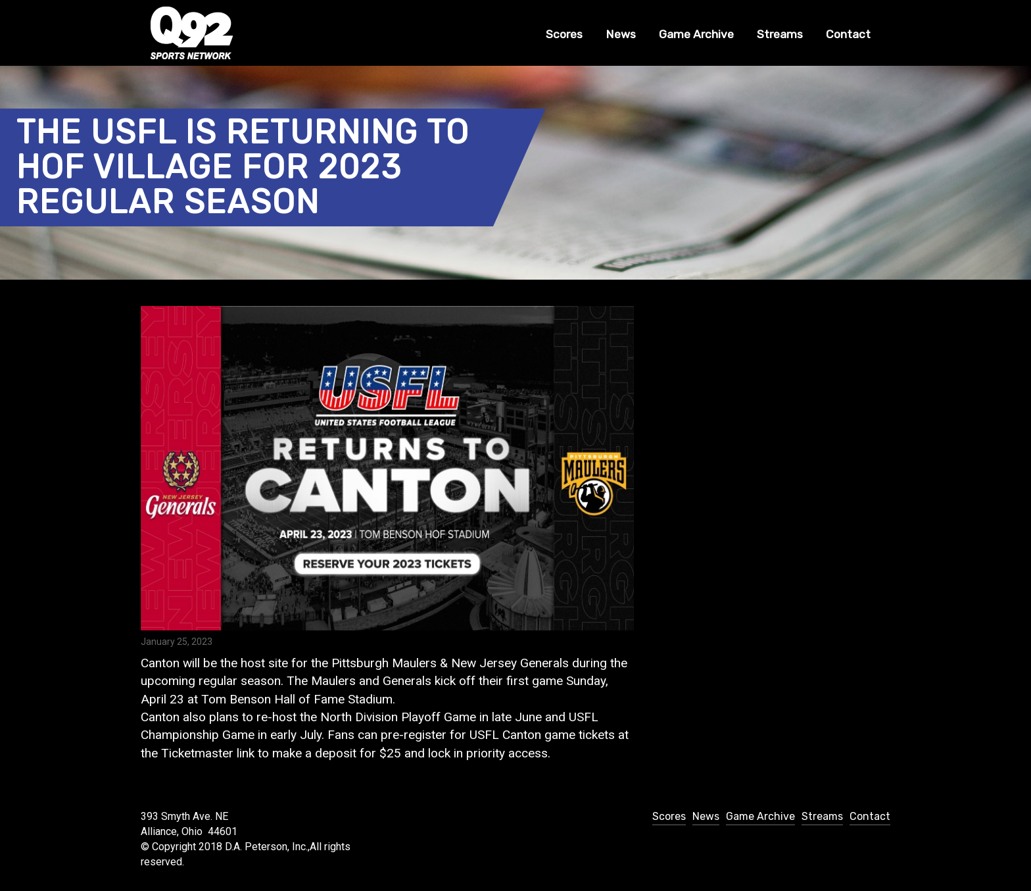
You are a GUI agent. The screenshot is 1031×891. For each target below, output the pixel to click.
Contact (848, 34)
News (621, 34)
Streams (780, 34)
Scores (564, 34)
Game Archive (696, 34)
